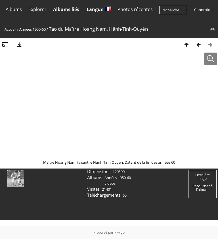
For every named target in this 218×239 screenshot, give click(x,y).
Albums (14, 9)
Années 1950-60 (32, 29)
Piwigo (119, 232)
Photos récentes (135, 9)
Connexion (203, 9)
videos (110, 183)
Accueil (10, 29)
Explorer (37, 9)
